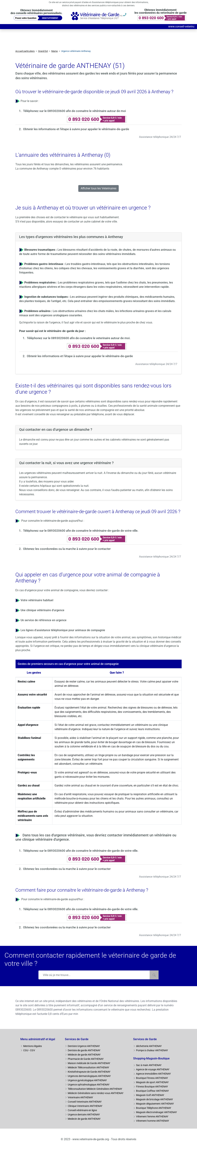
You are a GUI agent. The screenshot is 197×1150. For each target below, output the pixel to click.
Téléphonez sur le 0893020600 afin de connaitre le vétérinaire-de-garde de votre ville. (80, 530)
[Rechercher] (154, 974)
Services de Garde (76, 1039)
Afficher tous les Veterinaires (98, 188)
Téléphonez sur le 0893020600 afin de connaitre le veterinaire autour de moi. (78, 338)
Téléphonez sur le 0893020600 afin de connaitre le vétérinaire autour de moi (74, 111)
